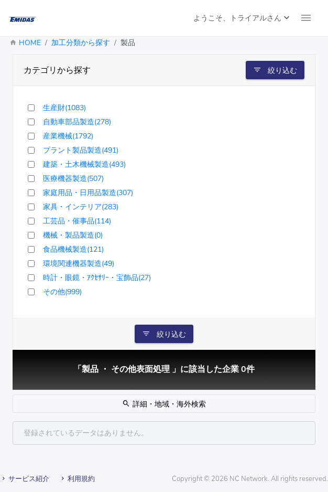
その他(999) (62, 292)
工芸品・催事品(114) (77, 221)
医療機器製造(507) (73, 179)
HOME (30, 43)
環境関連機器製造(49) (78, 264)
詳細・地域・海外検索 (164, 404)
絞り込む (275, 70)
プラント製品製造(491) (80, 150)
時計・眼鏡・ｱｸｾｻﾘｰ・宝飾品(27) (97, 278)
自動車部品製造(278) (77, 122)
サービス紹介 (24, 479)
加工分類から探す (80, 43)
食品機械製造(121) (73, 249)
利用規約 (77, 479)
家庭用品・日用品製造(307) (88, 193)
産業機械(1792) (68, 136)
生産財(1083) (64, 108)
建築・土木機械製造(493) (84, 164)
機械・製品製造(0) (73, 235)
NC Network (248, 479)
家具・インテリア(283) (80, 207)
